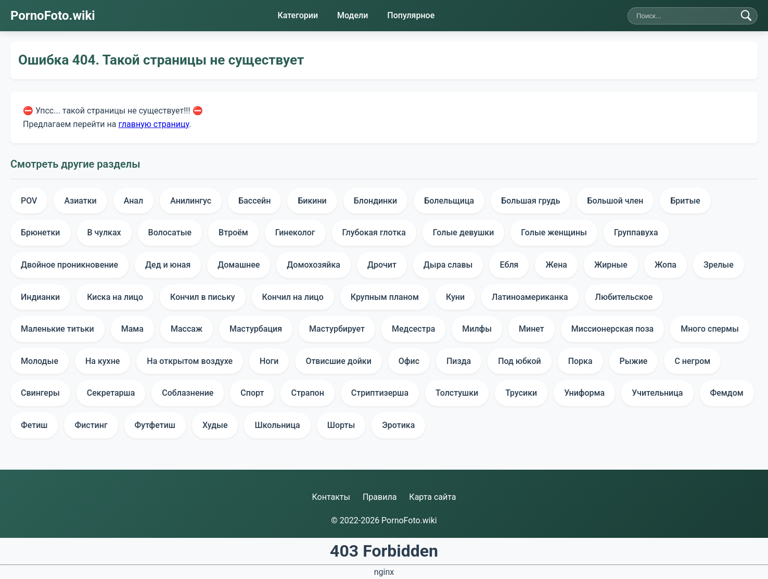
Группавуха (636, 232)
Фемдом (727, 393)
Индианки (40, 297)
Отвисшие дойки (338, 361)
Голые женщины (554, 232)
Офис (409, 361)
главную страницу (153, 124)
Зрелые (718, 265)
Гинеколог (295, 232)
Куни (455, 297)
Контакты (331, 497)
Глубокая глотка (374, 232)
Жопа (665, 265)
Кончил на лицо (293, 297)
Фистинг (90, 425)
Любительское (624, 297)
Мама (132, 329)
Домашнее (238, 265)
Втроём (233, 232)
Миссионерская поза (612, 329)
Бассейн (254, 201)
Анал (133, 201)
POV (29, 201)
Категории (297, 15)
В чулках (104, 232)
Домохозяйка (313, 265)
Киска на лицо (115, 297)
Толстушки (457, 393)
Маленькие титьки (57, 329)
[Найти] (746, 15)
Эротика (398, 425)
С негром (692, 361)
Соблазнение (187, 393)
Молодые (39, 361)
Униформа (584, 393)
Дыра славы (448, 265)
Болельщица (449, 201)
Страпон (307, 393)
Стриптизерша (379, 393)
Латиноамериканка (530, 297)
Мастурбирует (337, 329)
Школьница (277, 425)
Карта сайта (432, 497)
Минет (531, 329)
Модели (352, 15)
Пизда (458, 361)
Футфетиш (155, 425)
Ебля (509, 265)
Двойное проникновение (69, 265)
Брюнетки (40, 232)
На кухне (102, 361)
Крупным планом (385, 297)
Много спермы (710, 329)
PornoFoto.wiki (52, 15)
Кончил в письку (202, 297)
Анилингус (190, 201)
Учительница (657, 393)
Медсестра (413, 329)
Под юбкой (519, 361)
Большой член (615, 201)
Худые (215, 425)
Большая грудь (530, 201)
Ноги (269, 361)
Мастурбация (255, 329)
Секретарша (111, 393)
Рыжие (634, 361)
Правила (379, 497)
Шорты (341, 425)
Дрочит (381, 265)
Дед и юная (167, 265)
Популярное (410, 15)
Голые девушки (463, 232)
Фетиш (34, 425)
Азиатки (80, 201)
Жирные (611, 265)
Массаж (186, 329)
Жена (556, 265)
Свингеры (40, 393)
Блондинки (376, 201)
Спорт (252, 393)
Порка (580, 361)
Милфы (477, 329)
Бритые (685, 201)
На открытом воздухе (190, 361)
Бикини (312, 201)
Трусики (521, 393)
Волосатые (170, 232)
